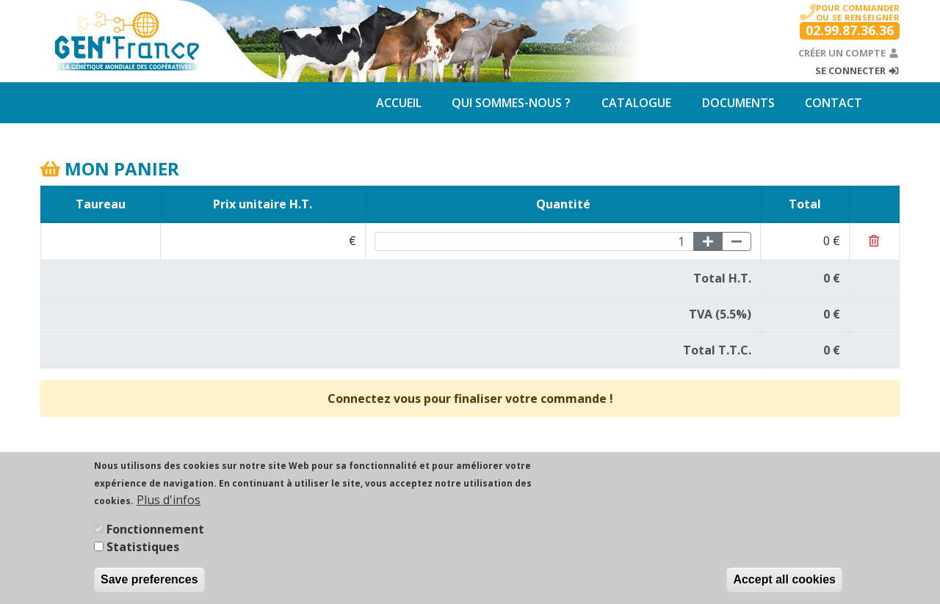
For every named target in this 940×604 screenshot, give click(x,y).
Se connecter (857, 70)
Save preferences (149, 583)
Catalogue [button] (636, 103)
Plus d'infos (168, 503)
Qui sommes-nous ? (511, 103)
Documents (738, 103)
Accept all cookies (784, 583)
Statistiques (142, 550)
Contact (833, 103)
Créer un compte (849, 52)
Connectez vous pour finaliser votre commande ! (470, 398)
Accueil (399, 103)
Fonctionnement (155, 533)
